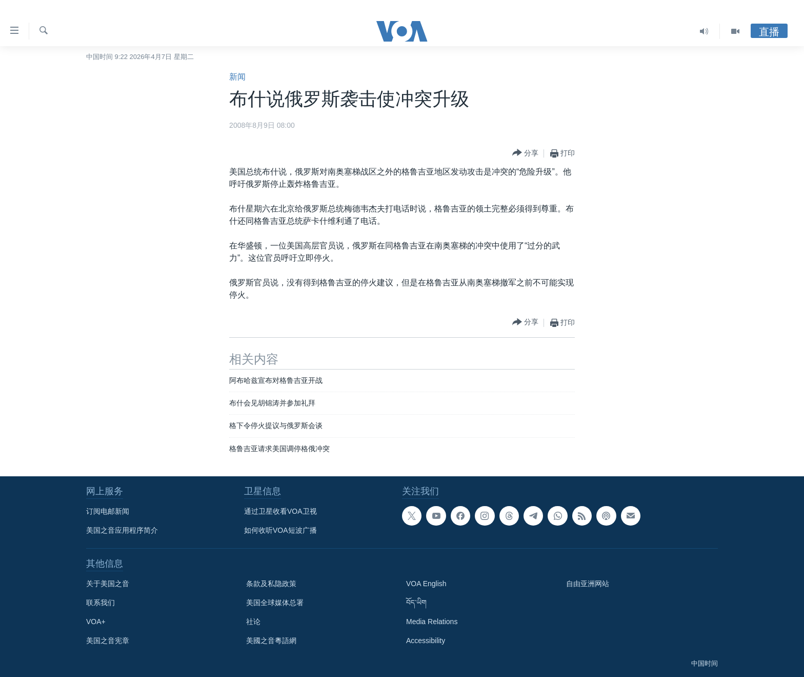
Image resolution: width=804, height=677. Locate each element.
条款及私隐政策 (271, 583)
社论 (253, 621)
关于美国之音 (107, 583)
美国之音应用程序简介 (122, 530)
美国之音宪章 (107, 640)
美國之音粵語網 (271, 640)
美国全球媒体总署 (275, 602)
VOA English (426, 583)
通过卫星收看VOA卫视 (280, 511)
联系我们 (100, 602)
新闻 (237, 76)
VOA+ (96, 621)
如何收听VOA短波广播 (280, 530)
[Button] (525, 153)
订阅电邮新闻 (107, 511)
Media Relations (431, 621)
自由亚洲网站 (587, 583)
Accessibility (425, 640)
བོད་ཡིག (416, 602)
